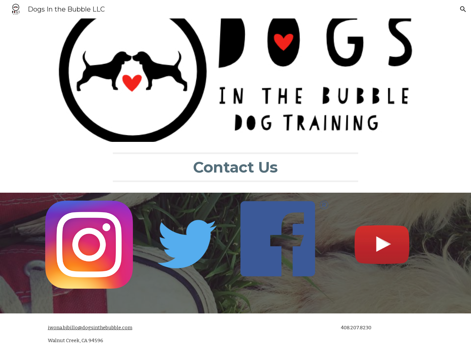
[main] (235, 167)
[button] (463, 9)
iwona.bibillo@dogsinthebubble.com (90, 328)
